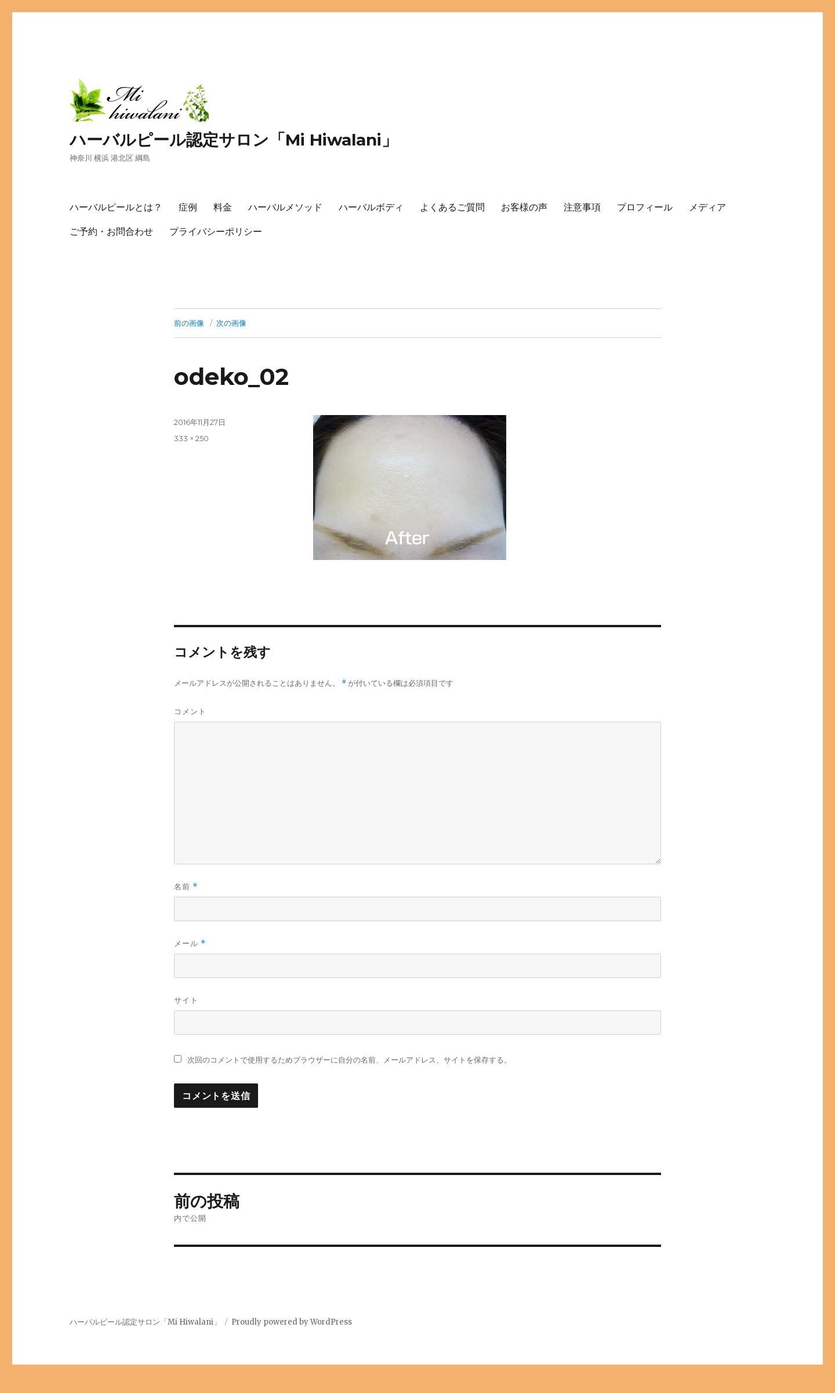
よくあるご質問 (452, 207)
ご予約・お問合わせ (111, 231)
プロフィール (645, 207)
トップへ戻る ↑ (26, 1385)
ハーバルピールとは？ (116, 207)
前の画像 (189, 323)
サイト (186, 1000)
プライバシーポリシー (215, 231)
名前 (186, 887)
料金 (222, 207)
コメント (190, 711)
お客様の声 (524, 207)
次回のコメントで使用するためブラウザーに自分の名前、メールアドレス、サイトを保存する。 (349, 1060)
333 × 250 (191, 438)
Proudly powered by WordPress (291, 1322)
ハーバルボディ (371, 207)
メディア (707, 207)
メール (190, 943)
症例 (188, 207)
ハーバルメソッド (285, 207)
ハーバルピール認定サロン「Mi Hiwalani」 (234, 140)
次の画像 (231, 323)
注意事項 (582, 207)
